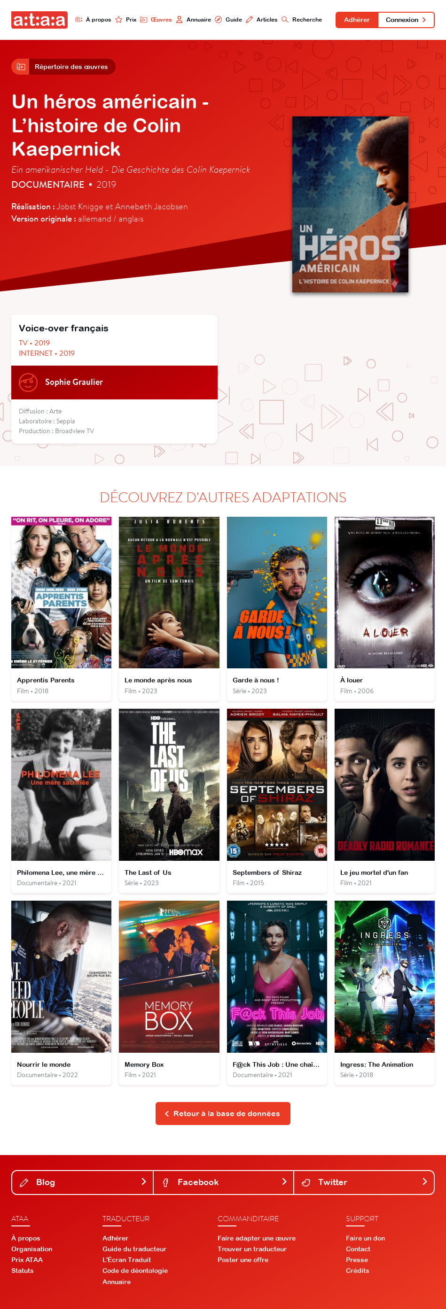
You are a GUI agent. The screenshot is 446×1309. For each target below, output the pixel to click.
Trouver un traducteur (252, 1249)
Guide (228, 19)
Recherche (302, 19)
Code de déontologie (135, 1270)
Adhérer (357, 19)
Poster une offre (243, 1259)
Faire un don (365, 1238)
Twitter (365, 1182)
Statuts (22, 1270)
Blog (83, 1182)
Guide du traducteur (134, 1249)
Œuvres (156, 19)
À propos (93, 19)
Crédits (357, 1270)
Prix (125, 19)
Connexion (406, 19)
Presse (357, 1259)
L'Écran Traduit (126, 1259)
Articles (262, 19)
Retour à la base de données (222, 1113)
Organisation (31, 1249)
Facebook (224, 1182)
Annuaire (193, 19)
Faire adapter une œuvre (257, 1238)
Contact (358, 1249)
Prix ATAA (27, 1259)
